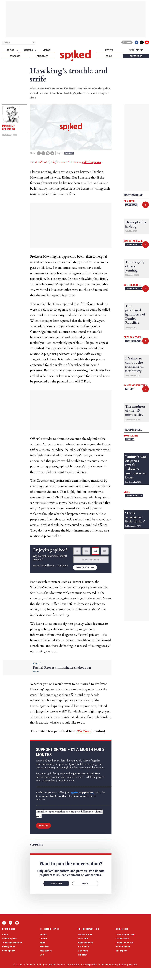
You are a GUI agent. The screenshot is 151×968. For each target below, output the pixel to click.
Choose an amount (91, 559)
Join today (56, 883)
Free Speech (46, 950)
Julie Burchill (132, 284)
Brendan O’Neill (85, 934)
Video (127, 491)
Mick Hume (83, 950)
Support (43, 825)
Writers (28, 50)
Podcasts (15, 56)
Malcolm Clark (133, 240)
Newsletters (136, 50)
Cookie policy (8, 950)
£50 (104, 551)
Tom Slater (131, 435)
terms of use (67, 964)
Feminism (44, 946)
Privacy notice (8, 946)
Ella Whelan (83, 946)
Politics (69, 153)
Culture (43, 938)
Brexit (42, 942)
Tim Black (82, 954)
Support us (136, 56)
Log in (126, 42)
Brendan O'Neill (133, 337)
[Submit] (34, 42)
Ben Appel (130, 201)
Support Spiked (9, 938)
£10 (86, 551)
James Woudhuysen (135, 385)
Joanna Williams (85, 942)
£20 (95, 551)
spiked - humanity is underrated (75, 55)
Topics (10, 50)
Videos (46, 50)
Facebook (136, 42)
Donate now (82, 567)
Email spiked (121, 950)
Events (109, 50)
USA (42, 954)
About (5, 934)
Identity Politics (134, 244)
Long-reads (42, 56)
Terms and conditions (12, 942)
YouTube (147, 42)
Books (109, 56)
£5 (77, 551)
